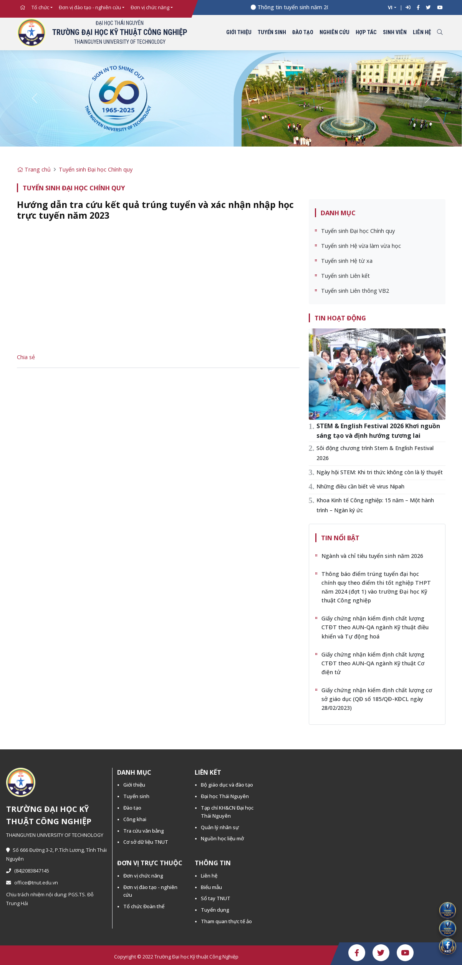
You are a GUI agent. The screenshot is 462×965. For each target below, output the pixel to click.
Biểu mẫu (211, 887)
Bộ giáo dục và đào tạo (227, 784)
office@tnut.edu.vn (32, 882)
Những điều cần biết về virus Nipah (360, 486)
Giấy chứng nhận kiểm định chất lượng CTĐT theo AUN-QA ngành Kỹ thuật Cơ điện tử (372, 663)
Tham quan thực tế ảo (226, 921)
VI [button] (390, 7)
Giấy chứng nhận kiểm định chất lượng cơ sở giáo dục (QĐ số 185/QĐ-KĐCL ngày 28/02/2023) (376, 698)
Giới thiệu (239, 32)
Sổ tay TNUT (215, 898)
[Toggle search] (439, 33)
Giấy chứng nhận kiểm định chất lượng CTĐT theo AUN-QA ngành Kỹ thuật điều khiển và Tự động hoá (375, 627)
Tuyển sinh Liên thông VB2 (355, 290)
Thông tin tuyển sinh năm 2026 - (302, 7)
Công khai (134, 819)
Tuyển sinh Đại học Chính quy (95, 169)
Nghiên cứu (334, 32)
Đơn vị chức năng (150, 7)
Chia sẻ (26, 357)
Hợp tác (366, 32)
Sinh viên (395, 32)
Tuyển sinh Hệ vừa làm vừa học (361, 245)
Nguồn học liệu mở (222, 838)
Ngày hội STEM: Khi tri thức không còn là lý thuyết (379, 472)
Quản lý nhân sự (220, 827)
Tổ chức (40, 7)
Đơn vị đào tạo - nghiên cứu (90, 7)
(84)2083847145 (27, 871)
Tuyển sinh (272, 32)
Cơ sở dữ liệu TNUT (145, 841)
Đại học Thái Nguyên (225, 796)
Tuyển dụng (215, 909)
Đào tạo (302, 32)
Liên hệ (422, 32)
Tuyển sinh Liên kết (345, 275)
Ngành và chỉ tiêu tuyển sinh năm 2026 (372, 555)
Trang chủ (34, 169)
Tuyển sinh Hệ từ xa (347, 260)
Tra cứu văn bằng (143, 830)
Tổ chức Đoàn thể (143, 906)
